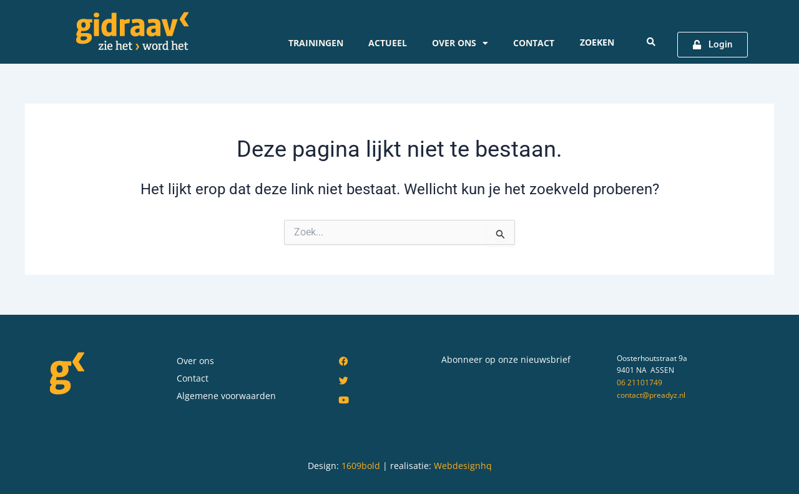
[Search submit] (651, 41)
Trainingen (315, 43)
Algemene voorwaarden (226, 396)
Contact (533, 43)
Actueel (387, 43)
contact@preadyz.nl (651, 395)
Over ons (460, 43)
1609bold (360, 466)
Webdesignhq (463, 466)
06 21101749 (639, 382)
